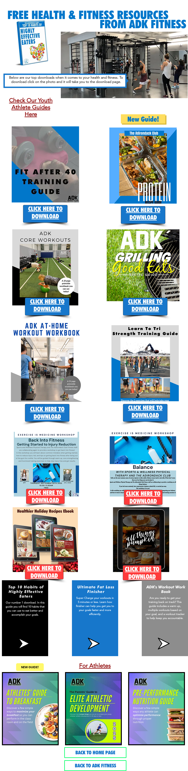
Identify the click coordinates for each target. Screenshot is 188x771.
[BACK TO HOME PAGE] (95, 752)
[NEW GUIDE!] (30, 667)
